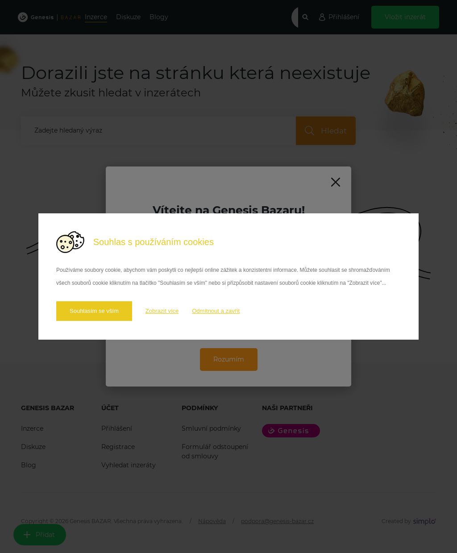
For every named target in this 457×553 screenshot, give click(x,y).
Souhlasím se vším (94, 311)
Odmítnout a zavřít (216, 311)
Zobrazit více (162, 311)
